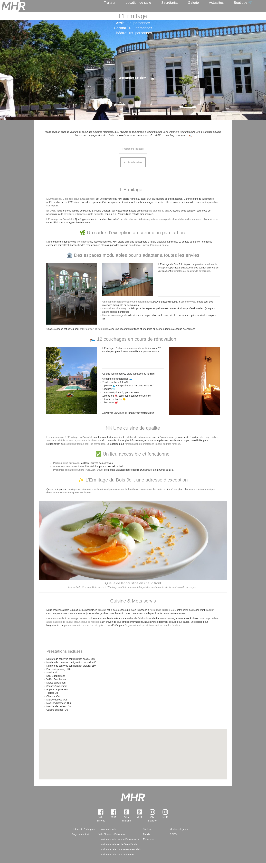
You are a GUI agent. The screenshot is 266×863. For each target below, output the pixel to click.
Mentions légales (179, 829)
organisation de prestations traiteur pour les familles (153, 444)
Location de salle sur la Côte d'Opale (118, 844)
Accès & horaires (133, 162)
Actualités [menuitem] (216, 2)
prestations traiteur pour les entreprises (85, 444)
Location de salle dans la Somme (116, 854)
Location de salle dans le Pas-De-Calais (120, 849)
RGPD (173, 834)
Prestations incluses (133, 148)
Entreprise (148, 839)
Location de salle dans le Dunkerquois (119, 839)
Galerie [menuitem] (193, 2)
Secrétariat (169, 2)
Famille (147, 834)
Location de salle (138, 2)
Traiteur (109, 2)
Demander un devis (133, 78)
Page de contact (80, 834)
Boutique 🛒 (243, 2)
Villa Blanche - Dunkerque (112, 834)
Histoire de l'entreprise (83, 829)
